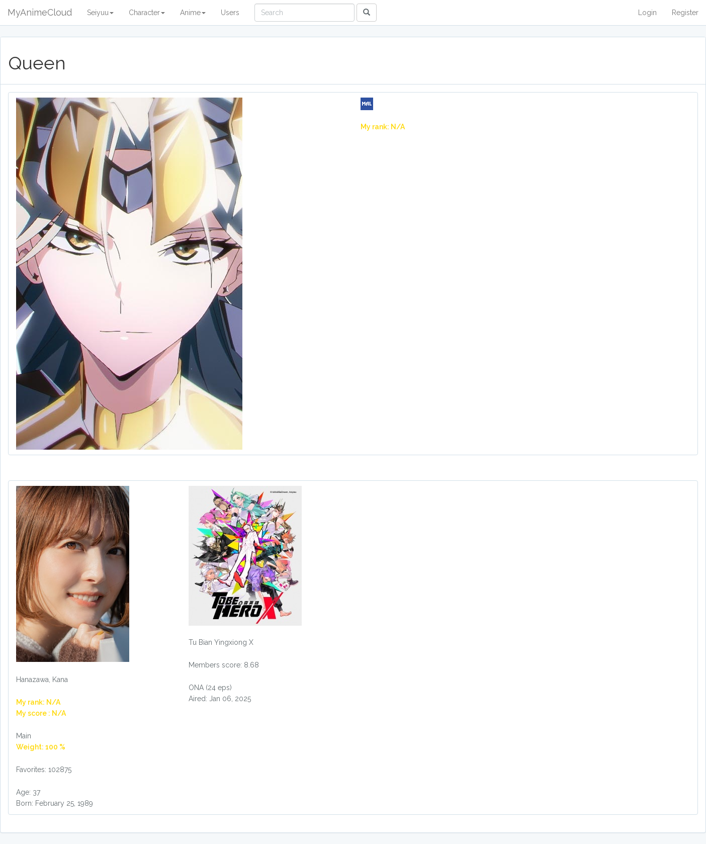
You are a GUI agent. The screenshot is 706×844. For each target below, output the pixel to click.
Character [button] (147, 13)
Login (647, 13)
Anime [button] (193, 13)
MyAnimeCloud (40, 12)
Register (685, 13)
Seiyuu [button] (100, 13)
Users (230, 13)
